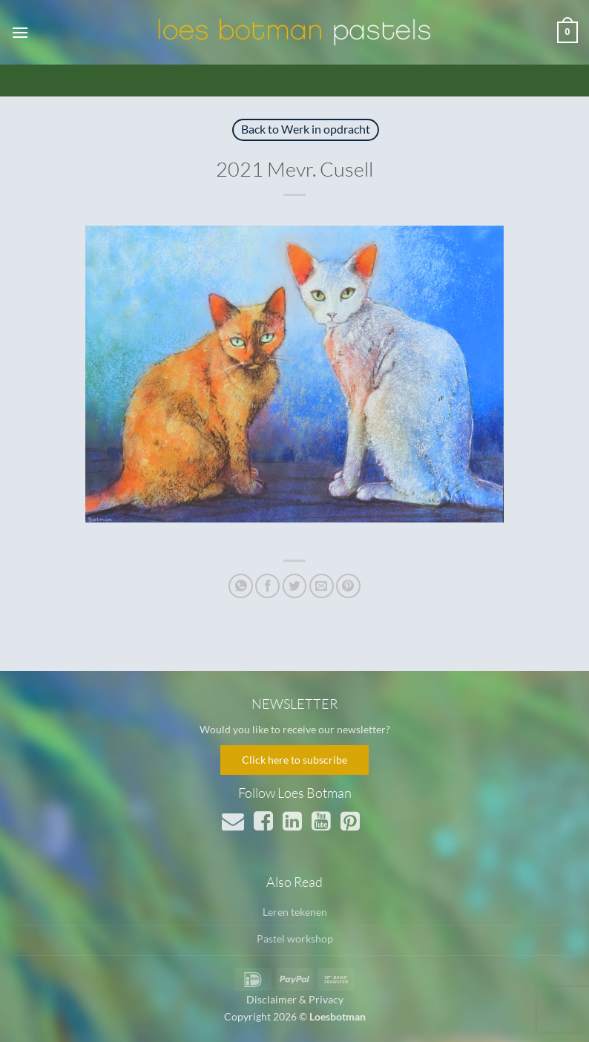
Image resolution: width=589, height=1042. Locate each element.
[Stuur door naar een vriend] (321, 586)
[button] (20, 32)
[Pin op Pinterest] (348, 586)
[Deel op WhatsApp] (240, 586)
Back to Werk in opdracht (305, 129)
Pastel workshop (295, 938)
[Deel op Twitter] (295, 586)
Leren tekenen (295, 911)
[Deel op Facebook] (267, 586)
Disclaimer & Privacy (294, 999)
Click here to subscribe (294, 759)
